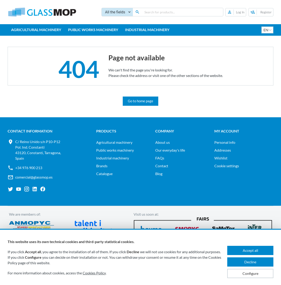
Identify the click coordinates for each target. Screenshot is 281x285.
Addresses (222, 150)
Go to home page (140, 101)
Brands (102, 166)
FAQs (159, 158)
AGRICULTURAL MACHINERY (36, 29)
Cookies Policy (94, 273)
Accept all (250, 250)
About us (162, 142)
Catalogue (104, 173)
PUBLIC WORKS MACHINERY (93, 29)
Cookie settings (226, 166)
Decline (250, 262)
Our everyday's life (170, 150)
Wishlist (220, 158)
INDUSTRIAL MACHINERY (147, 29)
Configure (250, 273)
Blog (158, 173)
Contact (161, 166)
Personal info (224, 142)
